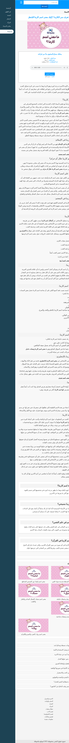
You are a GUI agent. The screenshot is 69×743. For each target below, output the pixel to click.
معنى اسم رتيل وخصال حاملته (50, 599)
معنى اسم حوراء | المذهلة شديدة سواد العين (51, 581)
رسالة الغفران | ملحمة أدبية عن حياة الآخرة (52, 654)
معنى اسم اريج (49, 261)
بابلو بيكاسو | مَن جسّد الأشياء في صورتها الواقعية (50, 668)
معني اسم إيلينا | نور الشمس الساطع (18, 581)
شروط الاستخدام (62, 728)
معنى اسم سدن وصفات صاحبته (51, 617)
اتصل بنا (64, 733)
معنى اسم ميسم (48, 154)
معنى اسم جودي (48, 378)
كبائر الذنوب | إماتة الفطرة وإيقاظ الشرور (53, 663)
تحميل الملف (34, 74)
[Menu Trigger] (5, 2)
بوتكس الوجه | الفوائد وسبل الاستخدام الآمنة (52, 650)
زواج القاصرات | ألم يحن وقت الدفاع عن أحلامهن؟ (50, 686)
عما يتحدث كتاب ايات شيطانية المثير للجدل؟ (52, 682)
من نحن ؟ (64, 725)
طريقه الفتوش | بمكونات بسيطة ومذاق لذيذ (52, 645)
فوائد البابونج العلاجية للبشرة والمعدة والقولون (51, 677)
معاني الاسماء (53, 12)
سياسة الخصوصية (62, 730)
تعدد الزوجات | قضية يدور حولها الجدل (54, 659)
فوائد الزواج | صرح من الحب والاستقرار (54, 673)
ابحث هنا (29, 6)
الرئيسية (62, 12)
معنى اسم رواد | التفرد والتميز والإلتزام (18, 634)
